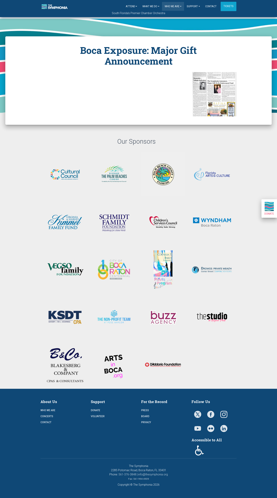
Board (145, 416)
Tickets (228, 6)
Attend (130, 6)
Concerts (46, 416)
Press (145, 410)
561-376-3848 (127, 474)
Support (192, 6)
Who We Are (172, 6)
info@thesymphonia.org (153, 474)
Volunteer (98, 416)
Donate (269, 208)
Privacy (146, 422)
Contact (211, 6)
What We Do (149, 6)
